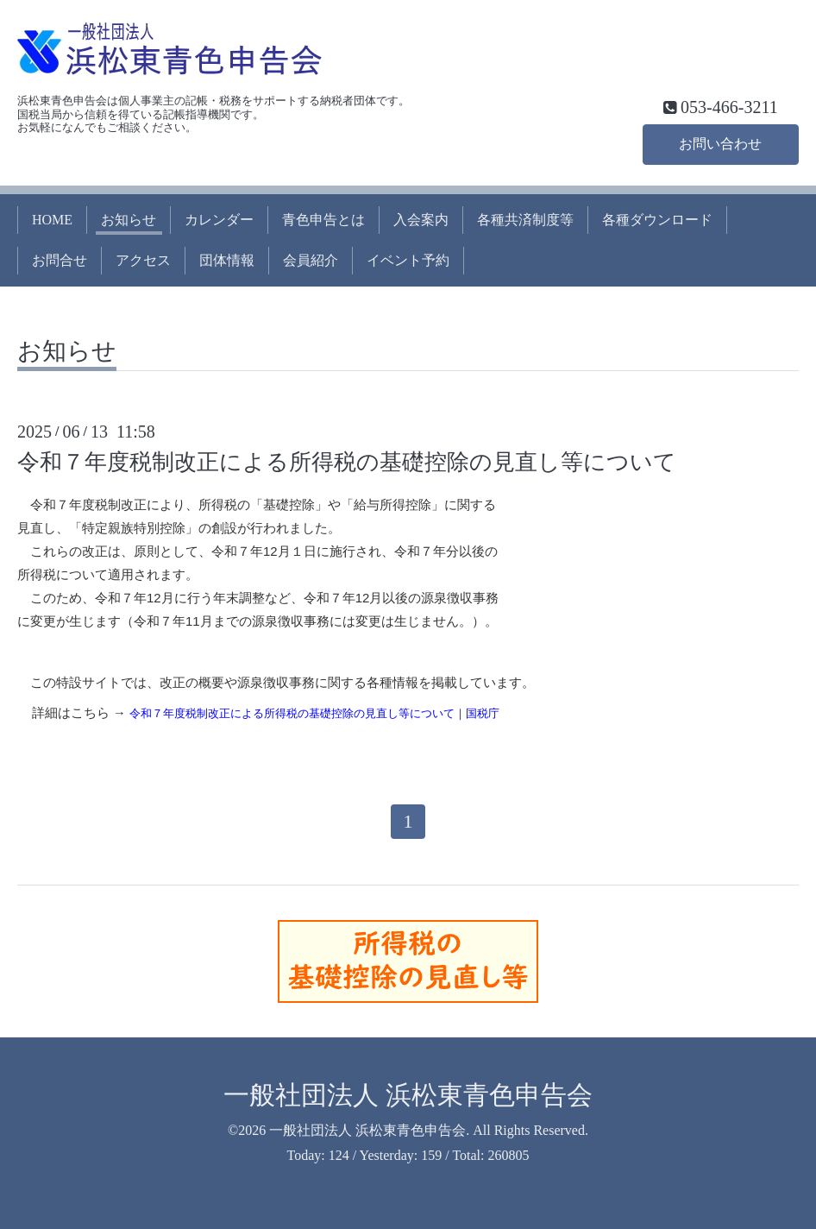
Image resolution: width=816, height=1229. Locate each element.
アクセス (143, 260)
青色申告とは (323, 219)
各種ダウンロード (657, 219)
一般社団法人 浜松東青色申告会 (408, 1095)
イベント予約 (408, 260)
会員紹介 (310, 260)
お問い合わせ (720, 143)
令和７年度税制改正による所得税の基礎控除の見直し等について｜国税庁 (314, 713)
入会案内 (421, 219)
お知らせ (128, 219)
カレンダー (219, 219)
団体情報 (226, 260)
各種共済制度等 (525, 219)
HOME (52, 219)
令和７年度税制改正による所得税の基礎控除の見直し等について (346, 462)
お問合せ (59, 260)
